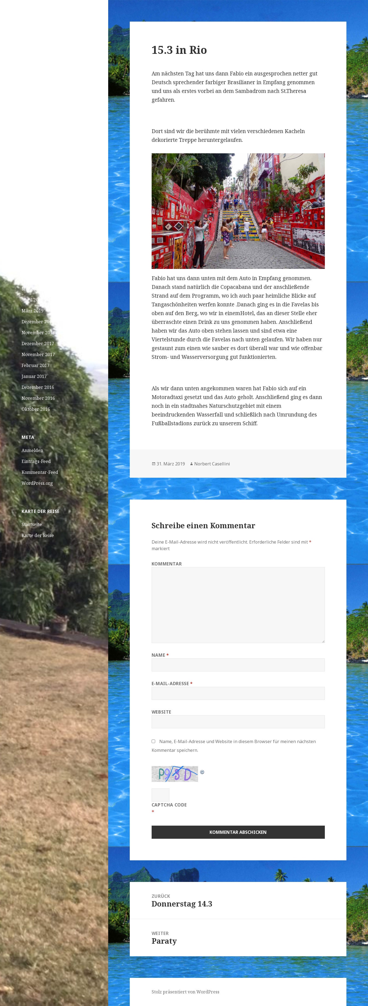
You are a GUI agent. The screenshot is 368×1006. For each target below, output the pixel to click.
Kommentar (167, 564)
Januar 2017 (34, 376)
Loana (28, 237)
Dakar (28, 125)
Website (161, 712)
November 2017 (38, 354)
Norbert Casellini (212, 464)
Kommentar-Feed (40, 472)
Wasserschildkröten (42, 184)
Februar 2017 (35, 365)
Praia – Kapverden (41, 114)
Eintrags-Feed (36, 461)
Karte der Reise (38, 535)
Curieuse (31, 226)
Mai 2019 (31, 289)
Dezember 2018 (38, 322)
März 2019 (32, 311)
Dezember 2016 (38, 387)
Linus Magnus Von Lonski (48, 219)
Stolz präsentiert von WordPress (185, 992)
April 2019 (32, 300)
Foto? (48, 248)
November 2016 (38, 398)
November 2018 (38, 333)
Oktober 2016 (36, 409)
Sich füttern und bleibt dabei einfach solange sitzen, (51, 201)
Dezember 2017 (38, 344)
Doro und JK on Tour (49, 30)
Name (160, 655)
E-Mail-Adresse (172, 684)
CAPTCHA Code (169, 805)
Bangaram (54, 237)
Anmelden (32, 450)
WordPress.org (37, 483)
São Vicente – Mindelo (44, 103)
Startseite (32, 524)
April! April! (34, 136)
